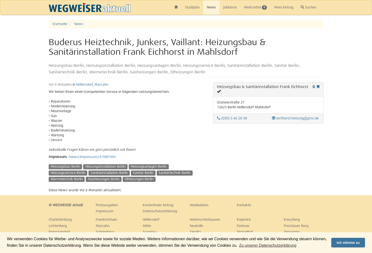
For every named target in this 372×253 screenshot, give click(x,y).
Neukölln (196, 226)
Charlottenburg (60, 219)
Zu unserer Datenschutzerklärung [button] (267, 245)
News (211, 7)
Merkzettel (255, 7)
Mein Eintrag (283, 7)
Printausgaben (107, 205)
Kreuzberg (292, 219)
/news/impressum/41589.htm (92, 157)
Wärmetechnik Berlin (67, 179)
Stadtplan (192, 7)
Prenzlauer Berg (296, 226)
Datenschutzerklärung (160, 211)
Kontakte (244, 205)
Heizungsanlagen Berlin (149, 166)
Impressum (104, 211)
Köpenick (244, 219)
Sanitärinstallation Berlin (109, 173)
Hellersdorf (84, 84)
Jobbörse (230, 7)
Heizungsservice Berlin (68, 173)
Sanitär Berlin (143, 173)
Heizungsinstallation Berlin (105, 166)
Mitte (147, 226)
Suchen (308, 7)
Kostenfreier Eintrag (158, 205)
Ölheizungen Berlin (139, 179)
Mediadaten (199, 205)
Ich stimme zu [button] (348, 243)
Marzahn (101, 84)
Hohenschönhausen (205, 219)
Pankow (243, 226)
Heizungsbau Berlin (65, 166)
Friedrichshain (106, 219)
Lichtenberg (58, 226)
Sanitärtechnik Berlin (174, 173)
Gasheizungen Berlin (104, 179)
